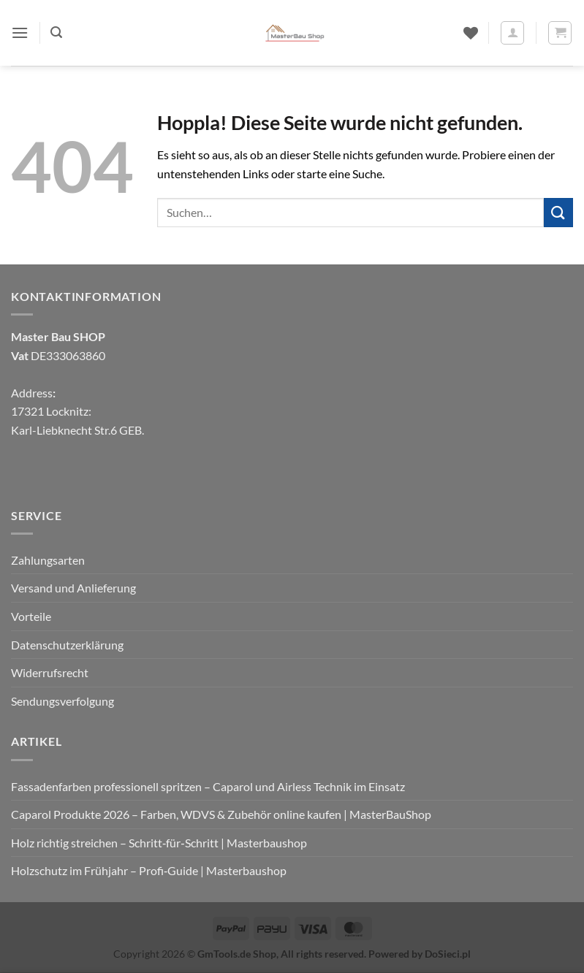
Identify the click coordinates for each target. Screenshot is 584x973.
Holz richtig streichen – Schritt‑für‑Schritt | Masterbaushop (159, 843)
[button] (20, 32)
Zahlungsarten (48, 560)
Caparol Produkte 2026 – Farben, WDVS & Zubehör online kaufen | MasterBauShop (221, 814)
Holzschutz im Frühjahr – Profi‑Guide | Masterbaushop (149, 870)
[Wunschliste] (470, 33)
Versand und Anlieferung (73, 588)
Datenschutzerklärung (67, 645)
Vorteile (31, 616)
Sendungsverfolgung (62, 701)
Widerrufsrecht (49, 672)
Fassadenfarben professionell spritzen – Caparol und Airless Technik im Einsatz (208, 786)
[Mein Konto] (512, 33)
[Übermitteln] (558, 212)
